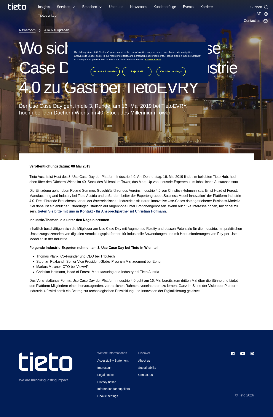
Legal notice (105, 375)
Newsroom (138, 7)
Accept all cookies (105, 71)
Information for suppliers (113, 389)
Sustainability (147, 367)
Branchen (89, 7)
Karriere (206, 7)
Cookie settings (107, 396)
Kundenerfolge (164, 7)
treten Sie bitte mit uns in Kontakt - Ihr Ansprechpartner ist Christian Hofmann (102, 211)
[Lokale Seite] (262, 13)
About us (144, 360)
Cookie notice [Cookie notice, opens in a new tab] (153, 59)
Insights (44, 7)
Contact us (145, 375)
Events (188, 7)
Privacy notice (106, 382)
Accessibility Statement (112, 360)
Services (63, 7)
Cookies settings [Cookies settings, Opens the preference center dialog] (171, 71)
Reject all (137, 71)
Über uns (116, 7)
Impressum (104, 367)
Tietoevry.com (48, 15)
